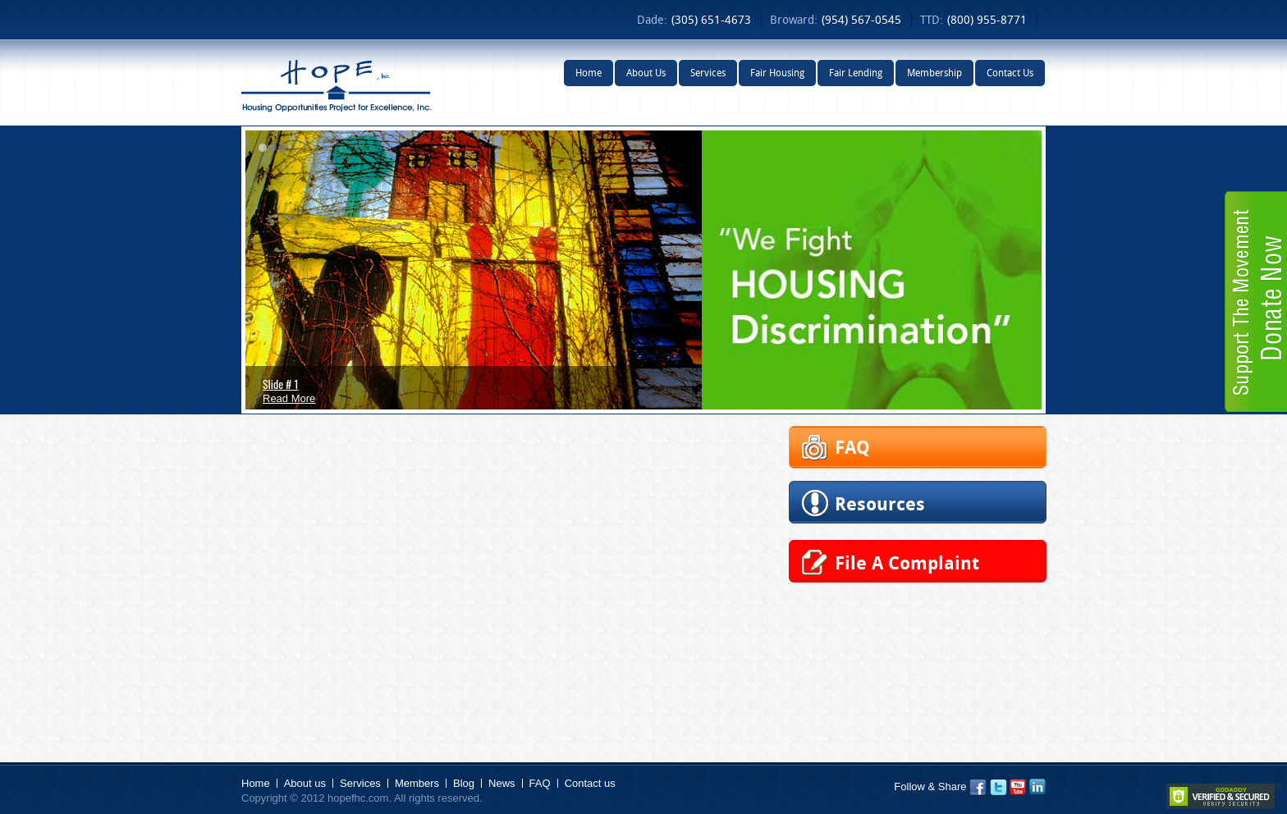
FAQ (540, 783)
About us (305, 783)
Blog (463, 783)
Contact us (590, 783)
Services (708, 72)
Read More (289, 398)
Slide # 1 (281, 383)
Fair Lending (855, 72)
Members (417, 783)
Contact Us (1010, 72)
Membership (934, 72)
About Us (646, 72)
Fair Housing (777, 72)
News (501, 783)
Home (588, 72)
